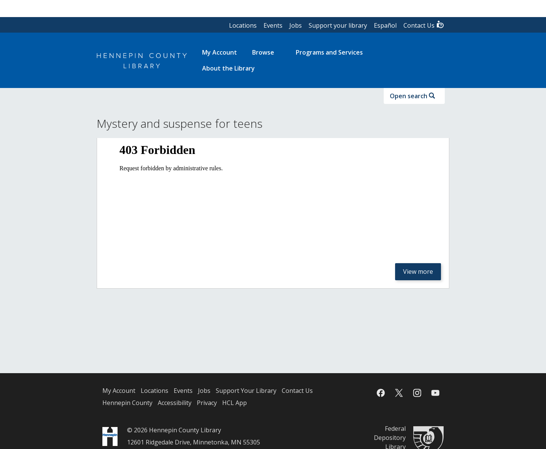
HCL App (234, 403)
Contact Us (423, 25)
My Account (118, 390)
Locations (243, 25)
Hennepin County (127, 403)
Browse (263, 52)
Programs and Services (329, 52)
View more (418, 271)
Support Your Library (246, 390)
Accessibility (174, 403)
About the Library (228, 68)
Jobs (295, 25)
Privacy (207, 403)
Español (385, 25)
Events (273, 25)
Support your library (338, 25)
